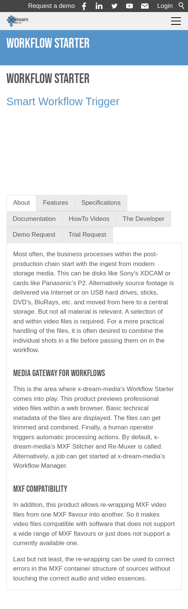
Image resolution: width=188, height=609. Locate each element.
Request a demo (51, 5)
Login (165, 5)
